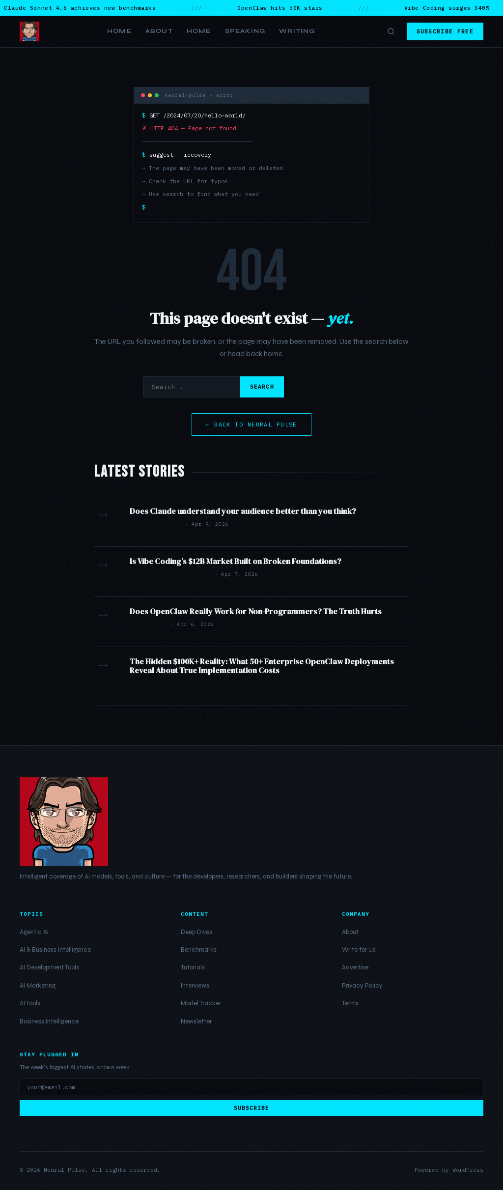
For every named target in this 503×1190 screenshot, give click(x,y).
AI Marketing (38, 986)
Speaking (245, 31)
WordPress (467, 1169)
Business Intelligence (49, 1021)
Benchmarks (199, 950)
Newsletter (196, 1021)
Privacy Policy (362, 986)
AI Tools (30, 1003)
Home (119, 31)
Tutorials (193, 967)
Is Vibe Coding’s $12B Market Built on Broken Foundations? (235, 561)
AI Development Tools (49, 967)
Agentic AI (34, 932)
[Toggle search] (391, 31)
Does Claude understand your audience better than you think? (243, 511)
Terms (350, 1003)
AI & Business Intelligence (55, 950)
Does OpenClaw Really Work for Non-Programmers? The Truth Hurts (256, 611)
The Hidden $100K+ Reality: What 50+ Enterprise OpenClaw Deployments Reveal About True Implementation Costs (262, 666)
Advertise (355, 967)
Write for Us (359, 950)
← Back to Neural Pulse (251, 424)
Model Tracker (201, 1003)
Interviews (195, 986)
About (159, 31)
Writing (297, 31)
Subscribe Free (445, 31)
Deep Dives (196, 932)
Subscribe (252, 1108)
